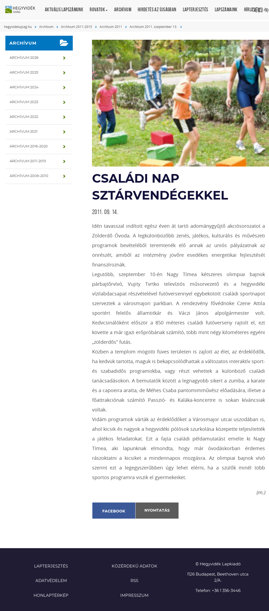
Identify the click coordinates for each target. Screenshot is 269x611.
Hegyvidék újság (23, 10)
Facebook (113, 511)
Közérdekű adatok (134, 566)
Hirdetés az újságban (157, 9)
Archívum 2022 (24, 117)
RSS (134, 581)
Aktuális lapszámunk (64, 9)
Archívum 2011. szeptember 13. (153, 26)
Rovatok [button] (99, 9)
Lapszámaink (226, 9)
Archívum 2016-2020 (29, 146)
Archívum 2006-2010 (29, 176)
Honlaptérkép (51, 596)
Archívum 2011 (111, 26)
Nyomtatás (157, 510)
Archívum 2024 (24, 87)
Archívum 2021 (24, 131)
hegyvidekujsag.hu (18, 26)
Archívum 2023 (24, 102)
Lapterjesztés (195, 9)
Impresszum (134, 596)
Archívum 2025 (24, 72)
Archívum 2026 (24, 58)
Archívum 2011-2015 (76, 26)
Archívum (122, 9)
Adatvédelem (51, 581)
